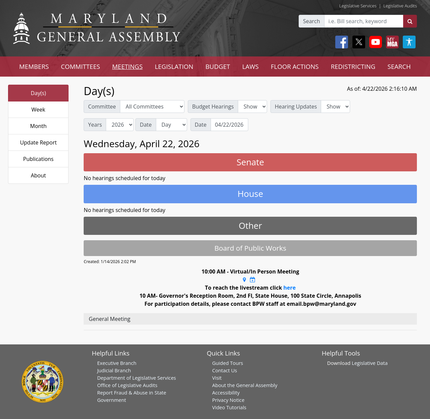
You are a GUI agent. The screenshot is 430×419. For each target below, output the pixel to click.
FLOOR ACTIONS (295, 66)
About (38, 175)
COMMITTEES (80, 66)
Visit (216, 377)
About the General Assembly (244, 385)
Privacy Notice (228, 399)
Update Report (38, 142)
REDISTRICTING (353, 66)
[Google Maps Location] (244, 279)
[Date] (229, 124)
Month (38, 126)
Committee (102, 106)
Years (95, 124)
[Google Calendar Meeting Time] (252, 279)
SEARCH (399, 66)
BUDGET (217, 66)
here (290, 287)
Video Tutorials (229, 407)
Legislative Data (370, 363)
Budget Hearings (213, 106)
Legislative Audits (400, 6)
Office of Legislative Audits (127, 385)
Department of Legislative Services (136, 377)
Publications (38, 159)
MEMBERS (34, 66)
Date (146, 124)
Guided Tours (227, 363)
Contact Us (224, 370)
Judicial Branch (114, 370)
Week (38, 109)
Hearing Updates (296, 106)
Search (311, 21)
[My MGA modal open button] (391, 42)
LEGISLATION (174, 66)
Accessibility (226, 392)
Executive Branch (116, 363)
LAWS (250, 66)
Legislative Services (358, 6)
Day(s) (38, 93)
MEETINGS (127, 66)
